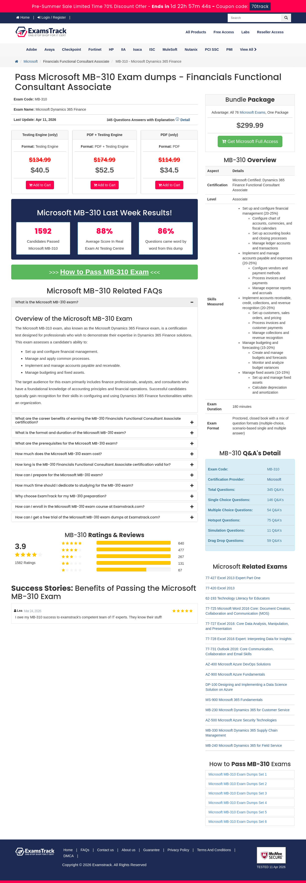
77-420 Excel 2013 (220, 588)
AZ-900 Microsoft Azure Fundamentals (235, 674)
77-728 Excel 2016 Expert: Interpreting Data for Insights (248, 639)
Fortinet (95, 49)
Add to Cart (40, 185)
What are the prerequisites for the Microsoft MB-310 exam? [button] (66, 443)
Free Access (223, 32)
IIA (123, 49)
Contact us (105, 850)
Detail (182, 120)
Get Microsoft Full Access (250, 141)
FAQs (85, 850)
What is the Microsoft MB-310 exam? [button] (46, 302)
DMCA (68, 856)
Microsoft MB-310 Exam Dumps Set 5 (237, 812)
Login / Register (52, 17)
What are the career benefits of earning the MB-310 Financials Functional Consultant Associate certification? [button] (98, 420)
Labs (245, 32)
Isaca (137, 49)
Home (23, 17)
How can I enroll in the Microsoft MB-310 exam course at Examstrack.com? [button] (80, 506)
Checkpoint (71, 49)
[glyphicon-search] (286, 18)
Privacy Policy (178, 850)
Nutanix (191, 49)
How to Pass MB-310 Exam (104, 272)
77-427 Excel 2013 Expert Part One (232, 578)
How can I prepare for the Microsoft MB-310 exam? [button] (59, 474)
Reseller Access (270, 32)
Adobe (31, 49)
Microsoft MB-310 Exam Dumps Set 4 (237, 803)
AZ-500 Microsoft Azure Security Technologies (241, 720)
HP (111, 49)
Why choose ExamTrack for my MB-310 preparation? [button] (60, 496)
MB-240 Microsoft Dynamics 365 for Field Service (243, 745)
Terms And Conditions (214, 850)
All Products (196, 32)
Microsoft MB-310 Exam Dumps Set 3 (237, 793)
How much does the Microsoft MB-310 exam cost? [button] (58, 453)
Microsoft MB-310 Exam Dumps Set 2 (237, 784)
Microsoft (31, 61)
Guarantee (151, 850)
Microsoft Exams (252, 112)
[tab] (104, 302)
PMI (229, 49)
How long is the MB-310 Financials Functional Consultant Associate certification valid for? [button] (93, 464)
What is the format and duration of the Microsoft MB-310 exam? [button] (70, 432)
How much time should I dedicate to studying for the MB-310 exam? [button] (74, 485)
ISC (152, 49)
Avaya (50, 49)
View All (248, 49)
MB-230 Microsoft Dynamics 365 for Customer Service (247, 710)
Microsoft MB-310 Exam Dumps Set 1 (237, 774)
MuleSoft (169, 49)
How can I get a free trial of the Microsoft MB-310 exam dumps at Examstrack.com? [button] (87, 517)
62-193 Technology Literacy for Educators (237, 598)
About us (128, 850)
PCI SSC (212, 49)
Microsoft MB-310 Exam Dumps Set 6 (237, 822)
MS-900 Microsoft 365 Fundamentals (234, 700)
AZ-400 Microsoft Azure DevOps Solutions (238, 664)
